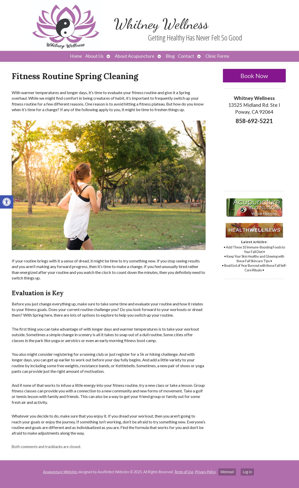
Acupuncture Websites (60, 472)
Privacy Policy (205, 472)
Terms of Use (183, 472)
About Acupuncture (134, 56)
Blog (170, 56)
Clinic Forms (217, 56)
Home (76, 56)
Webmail (227, 472)
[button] (6, 202)
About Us (94, 56)
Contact (186, 56)
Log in (247, 472)
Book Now (254, 75)
